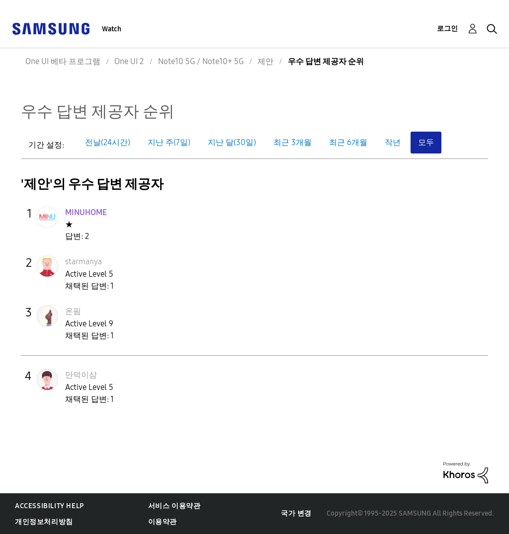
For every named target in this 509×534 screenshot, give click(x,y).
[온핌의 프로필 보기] (73, 311)
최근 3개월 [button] (292, 142)
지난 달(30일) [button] (232, 142)
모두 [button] (426, 142)
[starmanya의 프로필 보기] (83, 261)
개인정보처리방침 (44, 522)
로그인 (447, 28)
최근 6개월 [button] (348, 142)
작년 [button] (393, 142)
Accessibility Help (49, 506)
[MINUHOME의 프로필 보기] (86, 212)
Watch (111, 29)
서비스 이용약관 (174, 506)
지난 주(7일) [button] (169, 142)
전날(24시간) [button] (107, 142)
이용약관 (162, 522)
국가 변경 (296, 513)
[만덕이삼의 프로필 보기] (81, 375)
